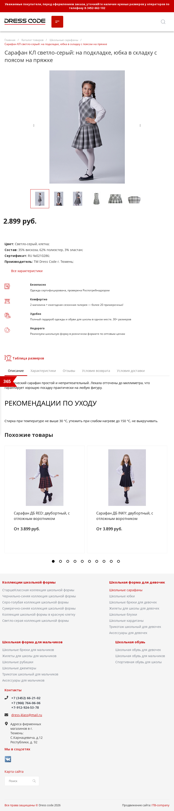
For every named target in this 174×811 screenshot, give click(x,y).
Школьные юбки (122, 596)
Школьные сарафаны (126, 590)
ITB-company (160, 805)
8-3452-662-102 (94, 8)
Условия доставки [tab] (131, 370)
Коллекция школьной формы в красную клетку (38, 614)
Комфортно (38, 299)
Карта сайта (14, 771)
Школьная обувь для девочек (138, 650)
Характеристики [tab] (43, 370)
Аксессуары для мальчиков (23, 680)
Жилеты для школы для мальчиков (29, 656)
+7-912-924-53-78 (25, 707)
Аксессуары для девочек (128, 633)
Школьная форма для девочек (137, 582)
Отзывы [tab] (69, 370)
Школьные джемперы (19, 668)
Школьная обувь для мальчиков (140, 656)
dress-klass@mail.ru (26, 715)
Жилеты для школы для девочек (134, 608)
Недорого (37, 328)
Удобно (35, 314)
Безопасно (38, 285)
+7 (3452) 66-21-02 (25, 698)
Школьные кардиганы (126, 620)
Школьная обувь (130, 642)
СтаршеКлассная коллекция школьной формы (38, 590)
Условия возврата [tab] (96, 370)
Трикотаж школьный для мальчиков (30, 674)
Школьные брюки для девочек (133, 602)
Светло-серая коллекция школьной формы (35, 620)
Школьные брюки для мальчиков (28, 650)
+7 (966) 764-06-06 (25, 703)
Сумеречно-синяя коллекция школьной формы (39, 608)
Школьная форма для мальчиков (32, 642)
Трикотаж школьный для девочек (135, 626)
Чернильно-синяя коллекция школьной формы (39, 596)
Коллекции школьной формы (29, 582)
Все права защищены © (21, 805)
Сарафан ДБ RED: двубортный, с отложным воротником (42, 516)
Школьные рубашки (17, 662)
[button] (53, 561)
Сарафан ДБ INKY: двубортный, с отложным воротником (124, 516)
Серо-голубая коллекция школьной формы (35, 602)
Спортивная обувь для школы (138, 662)
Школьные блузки (123, 614)
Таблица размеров (24, 358)
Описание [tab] (16, 370)
